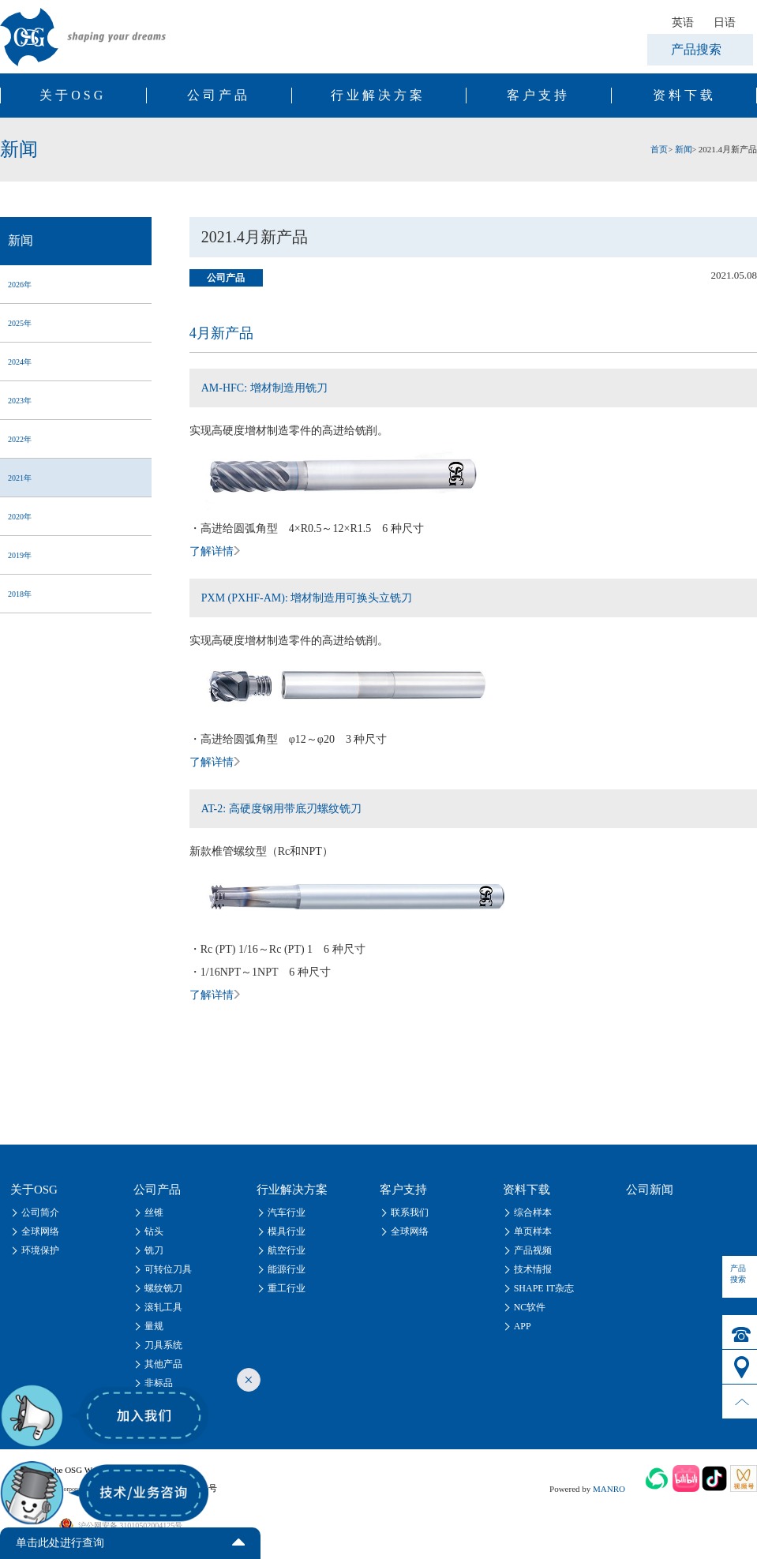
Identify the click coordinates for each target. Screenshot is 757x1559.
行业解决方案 (378, 95)
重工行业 (286, 1288)
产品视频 (533, 1250)
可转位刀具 (168, 1269)
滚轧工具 (163, 1307)
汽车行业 (286, 1212)
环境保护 (40, 1250)
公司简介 (40, 1212)
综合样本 (533, 1212)
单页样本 (533, 1231)
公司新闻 (649, 1189)
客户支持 (538, 95)
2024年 (20, 362)
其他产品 (163, 1364)
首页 (659, 149)
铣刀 (153, 1250)
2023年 (20, 400)
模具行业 (286, 1231)
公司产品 (218, 95)
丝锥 (153, 1212)
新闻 (683, 149)
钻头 (153, 1231)
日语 (725, 22)
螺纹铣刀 (163, 1288)
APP (522, 1326)
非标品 (158, 1382)
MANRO (609, 1488)
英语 (683, 22)
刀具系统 (163, 1345)
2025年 (20, 323)
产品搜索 (696, 49)
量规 (153, 1326)
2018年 (20, 594)
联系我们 (410, 1212)
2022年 (20, 439)
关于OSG (72, 95)
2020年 (20, 516)
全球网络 (40, 1231)
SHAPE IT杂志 (544, 1288)
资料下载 (684, 95)
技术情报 (533, 1269)
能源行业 (286, 1269)
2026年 (20, 284)
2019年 (20, 555)
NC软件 (530, 1307)
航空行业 (286, 1250)
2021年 (20, 478)
